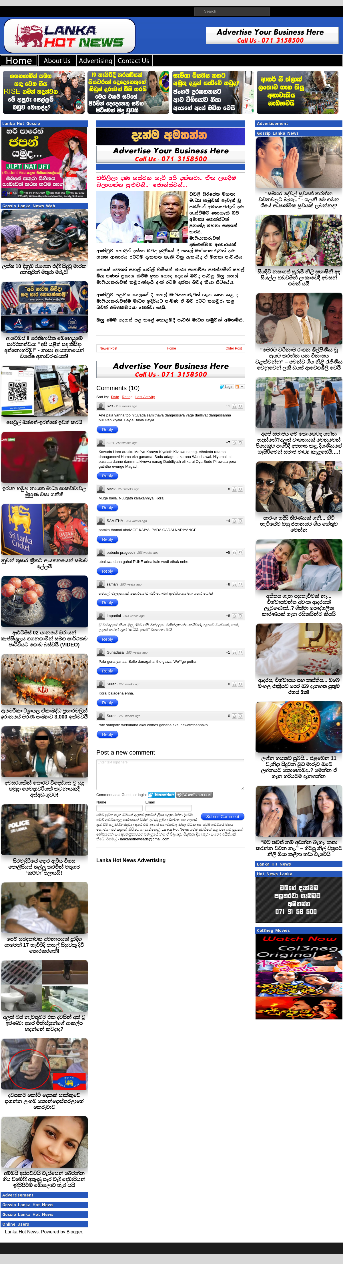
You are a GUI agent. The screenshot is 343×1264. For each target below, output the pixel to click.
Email (150, 802)
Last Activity (145, 397)
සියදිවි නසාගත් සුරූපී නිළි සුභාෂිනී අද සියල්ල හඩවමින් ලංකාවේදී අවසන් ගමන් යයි (299, 278)
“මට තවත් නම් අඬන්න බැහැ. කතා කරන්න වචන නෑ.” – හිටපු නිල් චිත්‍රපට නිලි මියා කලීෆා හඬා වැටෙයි (299, 848)
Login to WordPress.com (194, 795)
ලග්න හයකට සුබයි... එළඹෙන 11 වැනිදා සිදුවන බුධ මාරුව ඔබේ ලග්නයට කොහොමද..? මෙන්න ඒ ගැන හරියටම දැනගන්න (299, 767)
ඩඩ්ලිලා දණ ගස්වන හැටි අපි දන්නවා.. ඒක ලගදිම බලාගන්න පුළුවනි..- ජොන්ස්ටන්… (166, 181)
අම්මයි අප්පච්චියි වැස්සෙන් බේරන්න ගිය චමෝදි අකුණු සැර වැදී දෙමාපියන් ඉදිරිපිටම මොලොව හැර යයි (44, 1179)
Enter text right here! (170, 774)
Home (171, 348)
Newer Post (108, 348)
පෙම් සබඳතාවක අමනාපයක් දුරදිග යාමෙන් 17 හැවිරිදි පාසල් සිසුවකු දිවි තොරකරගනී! (44, 945)
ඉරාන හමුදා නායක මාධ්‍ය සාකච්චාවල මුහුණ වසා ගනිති (44, 491)
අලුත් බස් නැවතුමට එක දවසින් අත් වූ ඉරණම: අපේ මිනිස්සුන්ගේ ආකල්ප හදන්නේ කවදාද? (44, 1023)
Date (115, 397)
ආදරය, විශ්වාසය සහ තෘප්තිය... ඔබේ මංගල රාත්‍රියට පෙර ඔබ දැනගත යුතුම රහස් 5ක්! (299, 686)
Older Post (234, 348)
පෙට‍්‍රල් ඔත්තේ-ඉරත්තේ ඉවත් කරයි (44, 422)
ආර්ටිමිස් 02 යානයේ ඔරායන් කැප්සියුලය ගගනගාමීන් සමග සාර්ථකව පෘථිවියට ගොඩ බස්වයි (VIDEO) (44, 639)
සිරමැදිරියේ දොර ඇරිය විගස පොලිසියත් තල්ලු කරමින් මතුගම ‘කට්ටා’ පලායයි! (44, 867)
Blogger (74, 1231)
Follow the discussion (240, 386)
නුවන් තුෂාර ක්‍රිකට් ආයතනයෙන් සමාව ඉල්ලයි (44, 564)
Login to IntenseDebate (161, 795)
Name (101, 802)
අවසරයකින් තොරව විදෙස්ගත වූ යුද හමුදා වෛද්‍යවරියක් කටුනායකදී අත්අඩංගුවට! (44, 789)
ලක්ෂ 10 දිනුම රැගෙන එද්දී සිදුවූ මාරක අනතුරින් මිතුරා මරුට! (44, 269)
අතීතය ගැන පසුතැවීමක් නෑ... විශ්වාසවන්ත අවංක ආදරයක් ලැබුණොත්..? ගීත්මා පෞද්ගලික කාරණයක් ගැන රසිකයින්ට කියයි (299, 605)
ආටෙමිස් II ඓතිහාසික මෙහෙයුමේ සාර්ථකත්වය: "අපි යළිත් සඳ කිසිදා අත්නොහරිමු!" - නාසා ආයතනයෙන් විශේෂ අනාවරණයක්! (44, 347)
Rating (127, 397)
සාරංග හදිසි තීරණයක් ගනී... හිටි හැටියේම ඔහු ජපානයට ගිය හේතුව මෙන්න (299, 524)
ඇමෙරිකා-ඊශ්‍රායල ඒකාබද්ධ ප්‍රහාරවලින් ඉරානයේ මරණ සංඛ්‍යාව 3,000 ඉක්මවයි (44, 714)
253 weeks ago (126, 406)
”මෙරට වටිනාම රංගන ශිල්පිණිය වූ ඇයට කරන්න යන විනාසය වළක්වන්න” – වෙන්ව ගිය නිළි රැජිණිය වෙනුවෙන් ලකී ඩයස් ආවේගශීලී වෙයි (298, 359)
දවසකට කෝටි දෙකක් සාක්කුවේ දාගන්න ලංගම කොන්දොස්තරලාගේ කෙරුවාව (44, 1101)
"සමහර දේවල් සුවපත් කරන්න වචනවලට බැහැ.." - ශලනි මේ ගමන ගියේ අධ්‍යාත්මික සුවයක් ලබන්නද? (299, 200)
